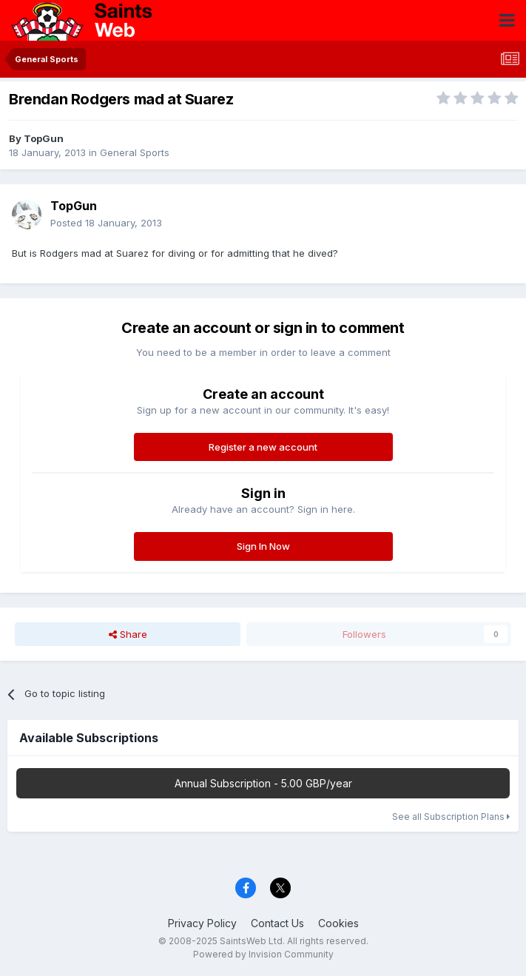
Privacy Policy (202, 923)
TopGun (44, 138)
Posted (106, 223)
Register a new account (263, 447)
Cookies (338, 923)
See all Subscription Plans (451, 816)
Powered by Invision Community (263, 954)
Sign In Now (263, 546)
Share (128, 634)
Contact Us (277, 923)
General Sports (134, 152)
